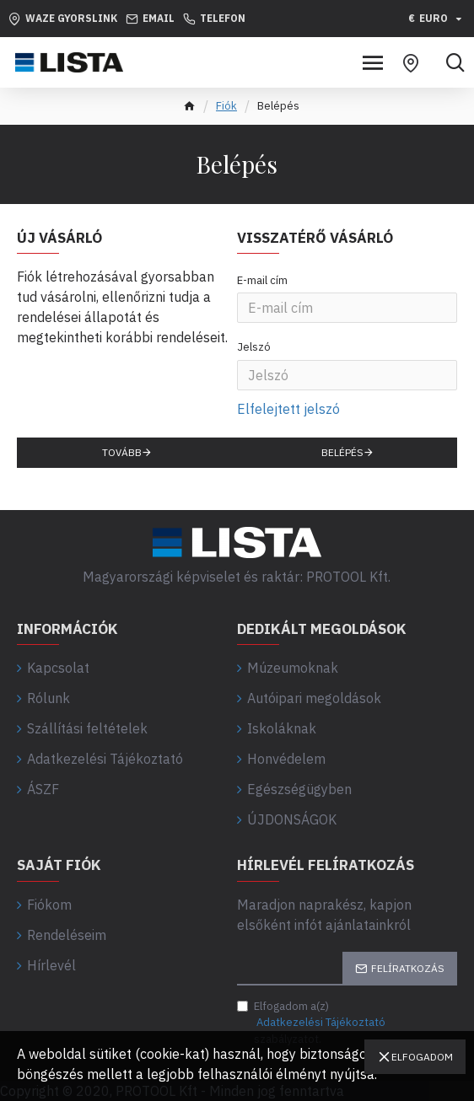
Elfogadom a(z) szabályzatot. (312, 1022)
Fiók (226, 106)
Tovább (122, 452)
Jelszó (254, 347)
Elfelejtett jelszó (288, 408)
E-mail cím (262, 280)
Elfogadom (422, 1056)
